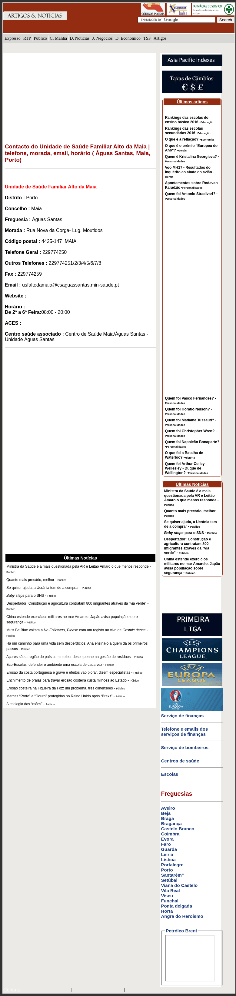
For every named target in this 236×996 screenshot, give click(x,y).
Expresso (13, 38)
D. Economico (128, 38)
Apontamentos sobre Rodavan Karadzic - (191, 185)
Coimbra (170, 833)
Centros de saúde (180, 760)
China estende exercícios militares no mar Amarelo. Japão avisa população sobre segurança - (192, 566)
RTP (27, 38)
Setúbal (169, 880)
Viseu (167, 895)
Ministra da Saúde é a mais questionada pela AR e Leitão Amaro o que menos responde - (191, 497)
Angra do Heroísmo (182, 916)
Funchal (169, 900)
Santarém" (172, 875)
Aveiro (168, 808)
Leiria (167, 854)
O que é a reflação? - (189, 139)
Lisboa (168, 859)
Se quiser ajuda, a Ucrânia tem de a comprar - (190, 524)
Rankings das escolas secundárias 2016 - (187, 130)
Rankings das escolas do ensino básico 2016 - (189, 119)
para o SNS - (190, 533)
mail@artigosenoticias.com (45, 990)
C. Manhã (58, 38)
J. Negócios (102, 38)
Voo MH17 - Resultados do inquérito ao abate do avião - (189, 171)
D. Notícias (80, 38)
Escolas (169, 774)
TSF (147, 38)
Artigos (160, 38)
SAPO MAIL (85, 990)
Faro (166, 844)
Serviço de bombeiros (184, 747)
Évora (167, 839)
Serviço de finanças (182, 715)
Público (40, 38)
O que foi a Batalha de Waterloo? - (184, 455)
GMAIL (134, 990)
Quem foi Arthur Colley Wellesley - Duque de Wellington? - (186, 468)
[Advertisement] (80, 95)
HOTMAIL (113, 990)
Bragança (171, 823)
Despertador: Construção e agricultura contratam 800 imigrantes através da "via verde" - (187, 546)
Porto (167, 869)
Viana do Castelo (179, 885)
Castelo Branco (177, 828)
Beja (166, 813)
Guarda (169, 849)
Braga (167, 818)
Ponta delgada (176, 905)
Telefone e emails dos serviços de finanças (184, 731)
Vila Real (170, 890)
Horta (167, 911)
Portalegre (172, 864)
